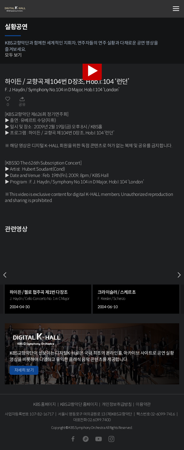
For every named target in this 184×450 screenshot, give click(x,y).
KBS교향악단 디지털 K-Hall (37, 9)
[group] (48, 275)
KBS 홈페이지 (44, 404)
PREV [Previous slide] (5, 275)
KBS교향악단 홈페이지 (79, 404)
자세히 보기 (24, 370)
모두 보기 (13, 55)
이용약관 (143, 404)
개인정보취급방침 (117, 404)
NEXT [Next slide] (179, 275)
